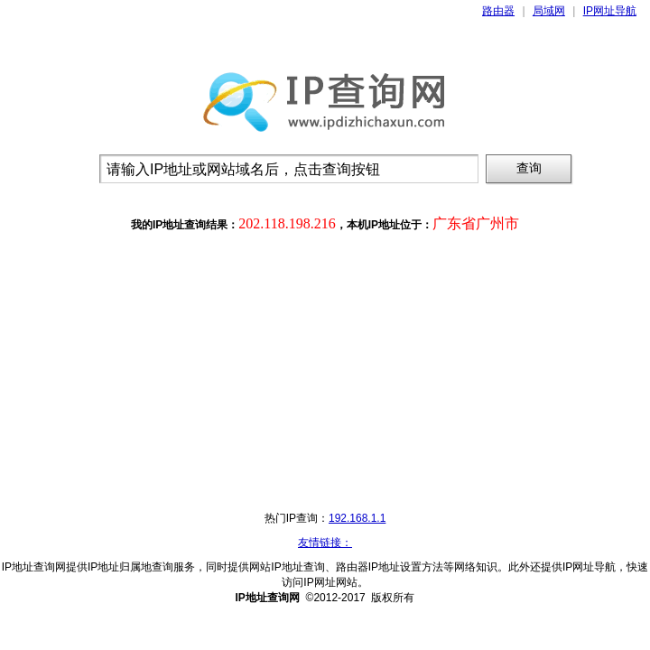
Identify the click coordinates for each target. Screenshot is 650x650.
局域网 (549, 11)
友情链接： (325, 542)
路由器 (498, 11)
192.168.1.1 (357, 518)
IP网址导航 (609, 11)
